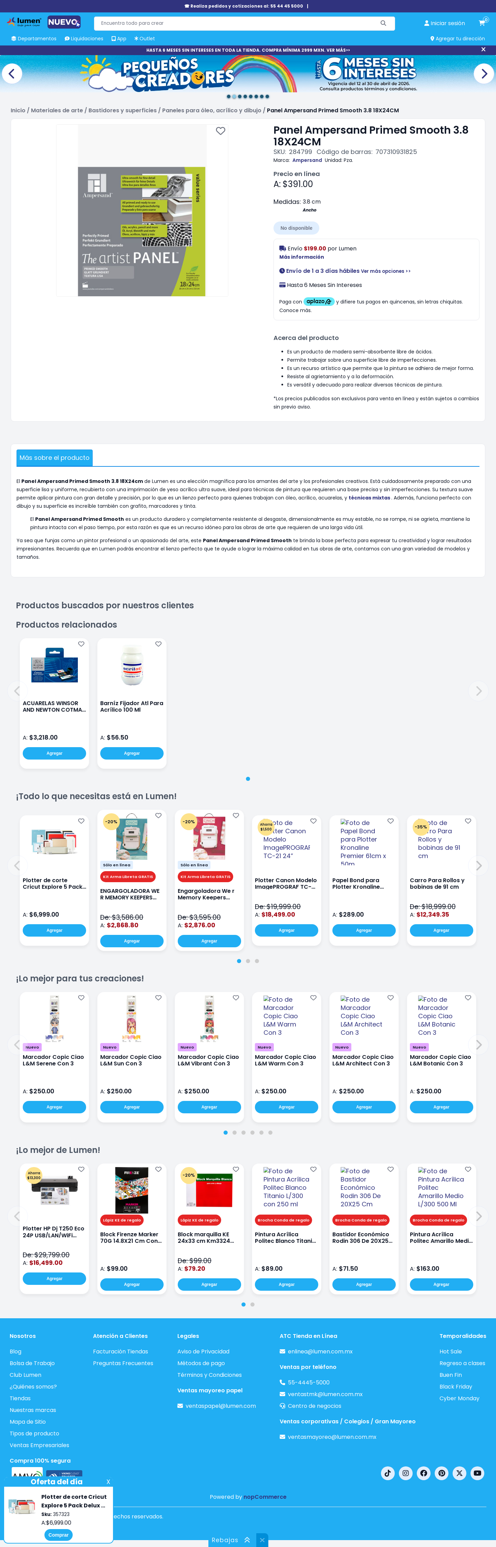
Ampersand (307, 160)
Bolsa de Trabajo (32, 1363)
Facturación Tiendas (120, 1351)
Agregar (54, 753)
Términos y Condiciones (209, 1375)
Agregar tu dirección (458, 38)
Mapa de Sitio (28, 1422)
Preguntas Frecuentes (123, 1363)
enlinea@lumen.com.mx (320, 1351)
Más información (301, 257)
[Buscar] (383, 24)
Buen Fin (451, 1375)
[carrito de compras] (482, 23)
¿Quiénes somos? (33, 1387)
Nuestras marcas (33, 1410)
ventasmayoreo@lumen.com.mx (332, 1437)
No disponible (296, 228)
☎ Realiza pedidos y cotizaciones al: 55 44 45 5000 (243, 6)
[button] (17, 691)
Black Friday (456, 1387)
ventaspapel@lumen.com (221, 1406)
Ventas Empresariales (39, 1445)
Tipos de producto (34, 1433)
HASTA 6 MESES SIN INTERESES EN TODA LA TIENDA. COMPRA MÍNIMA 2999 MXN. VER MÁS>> (248, 50)
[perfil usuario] (444, 23)
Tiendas (20, 1398)
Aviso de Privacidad (203, 1351)
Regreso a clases (462, 1363)
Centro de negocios (314, 1406)
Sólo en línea (116, 865)
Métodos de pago (201, 1363)
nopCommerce (265, 1497)
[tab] (248, 779)
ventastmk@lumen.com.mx (325, 1394)
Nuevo (32, 1047)
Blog (15, 1351)
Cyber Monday (459, 1398)
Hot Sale (451, 1351)
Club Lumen (25, 1375)
